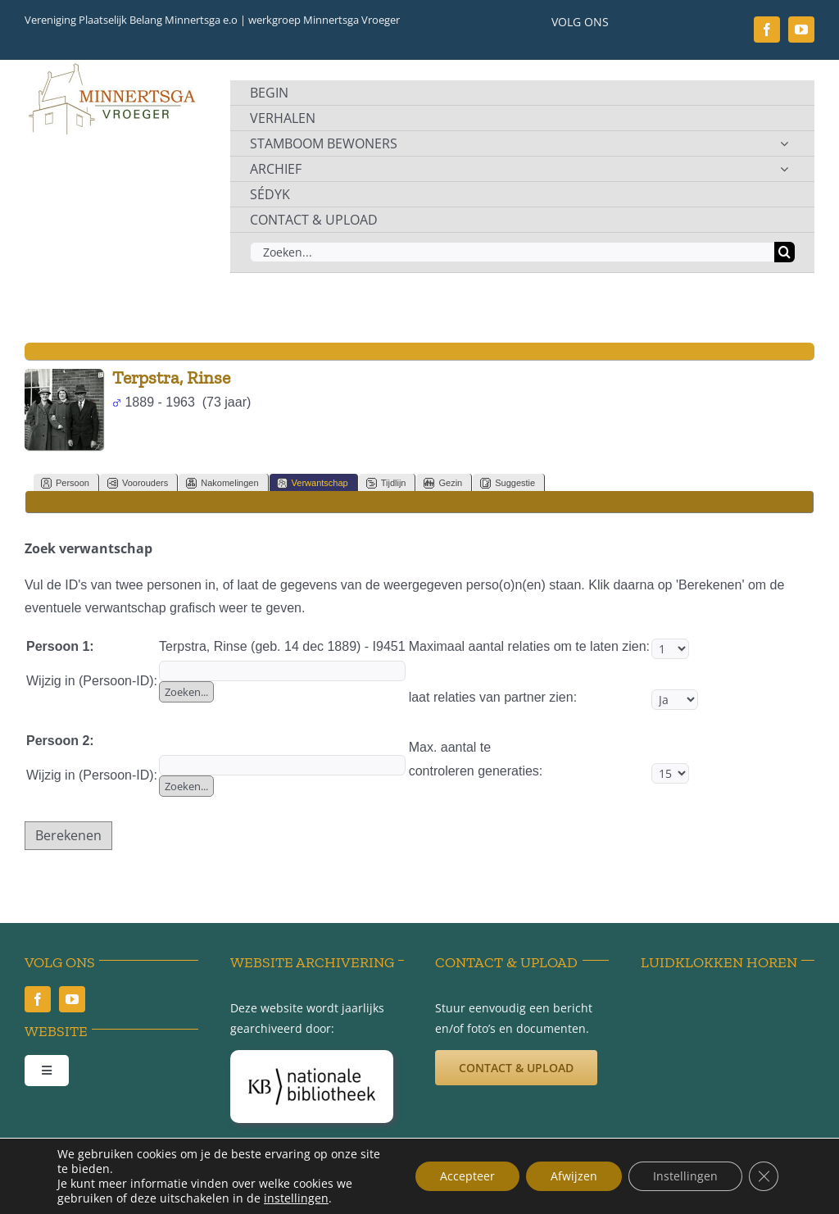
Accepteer (467, 1176)
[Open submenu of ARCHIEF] (784, 169)
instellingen (296, 1198)
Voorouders (137, 483)
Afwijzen (574, 1176)
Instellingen (685, 1176)
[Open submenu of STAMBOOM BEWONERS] (784, 143)
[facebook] (767, 29)
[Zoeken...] (512, 252)
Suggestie (507, 483)
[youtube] (801, 29)
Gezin (443, 483)
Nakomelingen (222, 483)
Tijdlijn (386, 483)
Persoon (65, 483)
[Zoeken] (784, 252)
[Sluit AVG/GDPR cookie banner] (763, 1176)
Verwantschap (312, 483)
